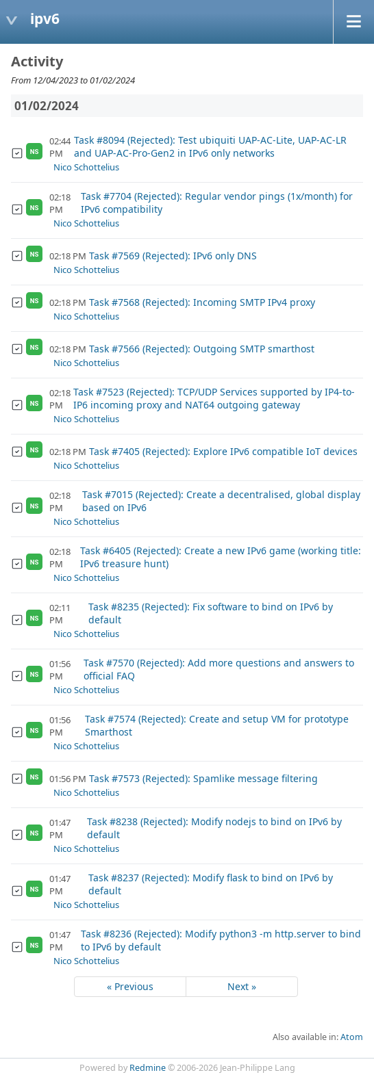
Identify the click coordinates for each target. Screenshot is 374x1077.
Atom (351, 1037)
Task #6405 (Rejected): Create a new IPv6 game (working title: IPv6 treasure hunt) (220, 557)
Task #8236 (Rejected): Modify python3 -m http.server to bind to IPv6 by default (221, 940)
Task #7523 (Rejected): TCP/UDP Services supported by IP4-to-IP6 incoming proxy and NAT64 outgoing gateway (214, 398)
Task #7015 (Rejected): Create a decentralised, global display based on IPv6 (221, 501)
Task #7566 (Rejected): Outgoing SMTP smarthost (201, 348)
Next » (241, 986)
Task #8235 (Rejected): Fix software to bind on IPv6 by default (210, 613)
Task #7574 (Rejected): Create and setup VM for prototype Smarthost (217, 725)
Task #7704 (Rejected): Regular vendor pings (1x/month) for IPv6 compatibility (217, 203)
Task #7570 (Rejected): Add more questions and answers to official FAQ (219, 669)
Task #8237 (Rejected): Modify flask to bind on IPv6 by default (210, 884)
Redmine (147, 1068)
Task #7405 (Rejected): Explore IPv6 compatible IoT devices (223, 451)
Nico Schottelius (86, 167)
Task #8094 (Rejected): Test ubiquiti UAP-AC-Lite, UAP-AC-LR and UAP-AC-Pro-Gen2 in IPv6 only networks (210, 146)
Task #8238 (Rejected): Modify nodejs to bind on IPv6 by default (214, 828)
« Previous (130, 986)
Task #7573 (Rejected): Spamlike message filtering (203, 778)
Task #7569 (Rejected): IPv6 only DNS (173, 255)
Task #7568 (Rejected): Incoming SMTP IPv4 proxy (202, 302)
